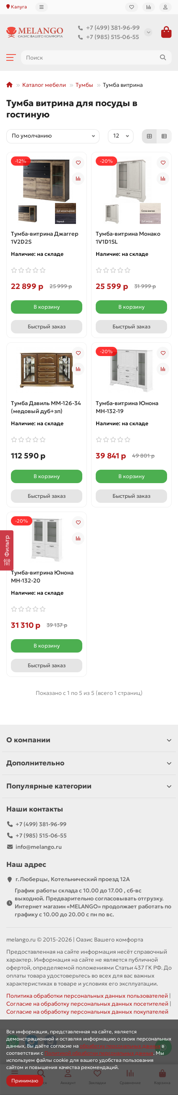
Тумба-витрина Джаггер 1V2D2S (45, 237)
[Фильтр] (6, 550)
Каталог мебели (44, 84)
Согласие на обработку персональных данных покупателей (87, 1011)
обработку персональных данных (120, 1046)
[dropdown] (41, 7)
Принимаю (24, 1080)
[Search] (96, 57)
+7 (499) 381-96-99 (107, 27)
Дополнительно (89, 763)
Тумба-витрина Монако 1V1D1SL (128, 237)
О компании (89, 740)
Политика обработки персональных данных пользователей (87, 995)
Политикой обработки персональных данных (98, 1053)
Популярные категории (89, 786)
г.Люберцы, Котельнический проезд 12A (73, 879)
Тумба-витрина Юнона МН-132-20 (42, 576)
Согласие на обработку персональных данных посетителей (87, 1003)
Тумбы (84, 84)
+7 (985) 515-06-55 (106, 37)
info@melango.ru (39, 847)
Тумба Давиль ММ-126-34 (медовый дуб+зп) (46, 407)
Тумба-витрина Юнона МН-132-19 (127, 407)
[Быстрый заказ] (46, 326)
